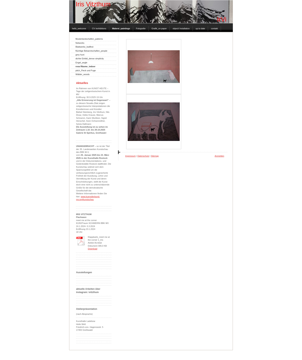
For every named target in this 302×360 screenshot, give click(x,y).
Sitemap (155, 156)
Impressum (130, 156)
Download (92, 249)
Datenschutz (143, 156)
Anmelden (219, 156)
